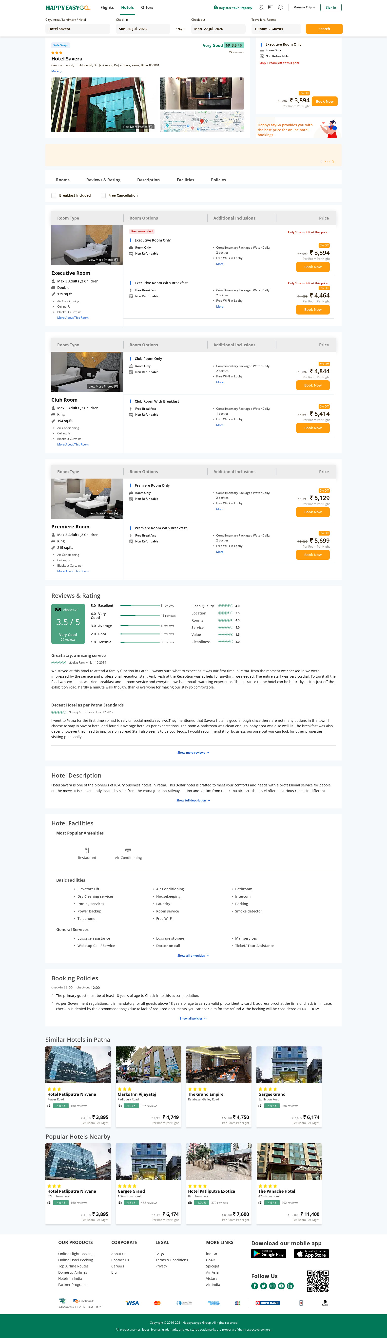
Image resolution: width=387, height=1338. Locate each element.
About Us (118, 1253)
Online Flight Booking (76, 1253)
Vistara (211, 1278)
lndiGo (211, 1253)
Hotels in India (70, 1278)
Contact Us (120, 1260)
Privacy (161, 1266)
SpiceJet (212, 1266)
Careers (117, 1266)
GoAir (210, 1260)
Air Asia (212, 1272)
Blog (114, 1272)
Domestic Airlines (72, 1272)
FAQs (159, 1253)
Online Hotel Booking (75, 1260)
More (56, 71)
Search (324, 28)
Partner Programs (72, 1284)
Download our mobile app (286, 1243)
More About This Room (73, 318)
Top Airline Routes (73, 1266)
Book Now (325, 101)
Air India (213, 1284)
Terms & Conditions (171, 1260)
